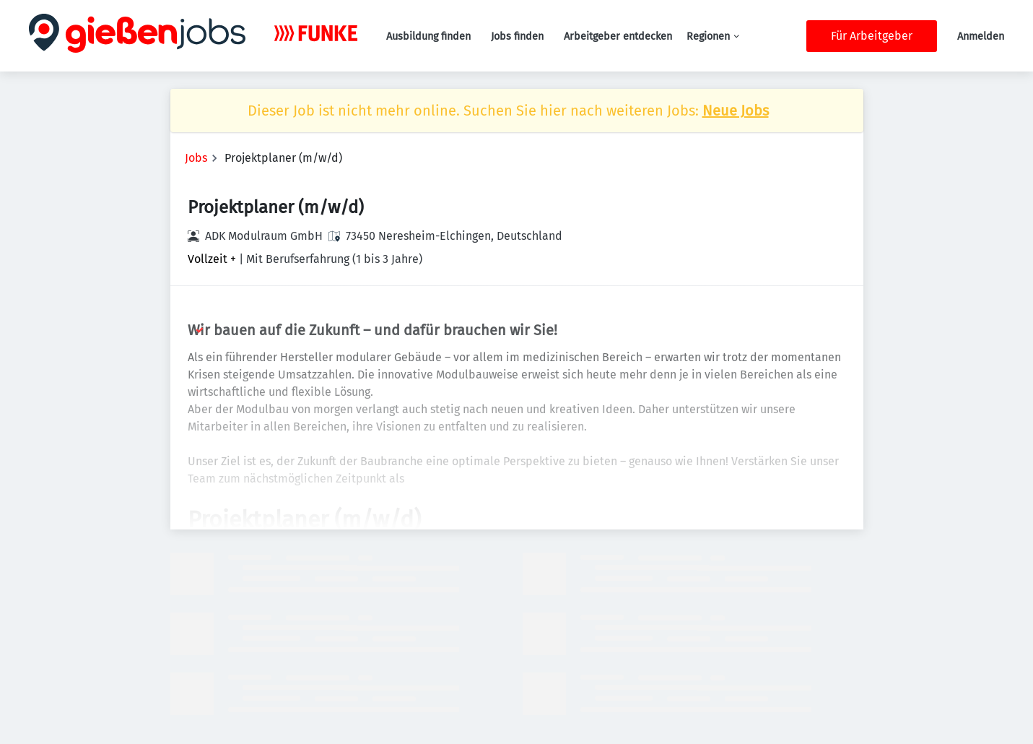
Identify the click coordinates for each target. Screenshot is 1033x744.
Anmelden (980, 36)
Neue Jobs (735, 110)
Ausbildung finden (428, 36)
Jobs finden (517, 36)
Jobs (196, 158)
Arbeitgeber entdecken (618, 36)
